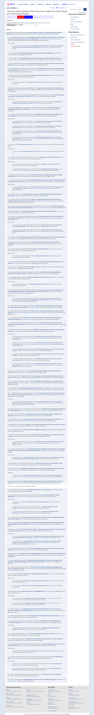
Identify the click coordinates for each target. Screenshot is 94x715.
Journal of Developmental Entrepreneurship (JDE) (37, 568)
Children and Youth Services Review (20, 372)
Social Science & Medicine (34, 307)
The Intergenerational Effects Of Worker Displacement (37, 501)
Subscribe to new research (77, 35)
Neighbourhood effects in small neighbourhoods (36, 598)
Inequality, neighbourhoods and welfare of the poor (40, 277)
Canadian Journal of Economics (39, 394)
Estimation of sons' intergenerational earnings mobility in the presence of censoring (45, 424)
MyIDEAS (68, 4)
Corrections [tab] (50, 17)
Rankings (48, 4)
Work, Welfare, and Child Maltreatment (39, 249)
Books (72, 24)
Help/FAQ (56, 4)
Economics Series (19, 665)
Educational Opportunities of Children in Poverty (31, 388)
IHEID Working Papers (19, 482)
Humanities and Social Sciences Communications (37, 324)
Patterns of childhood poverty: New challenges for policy (48, 463)
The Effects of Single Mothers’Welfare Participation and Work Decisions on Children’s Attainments (41, 237)
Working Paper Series (37, 537)
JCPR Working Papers (21, 243)
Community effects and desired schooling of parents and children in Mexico (39, 211)
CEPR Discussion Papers (32, 273)
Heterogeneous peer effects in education (49, 157)
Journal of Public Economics (40, 144)
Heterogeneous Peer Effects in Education (50, 164)
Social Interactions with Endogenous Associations (34, 429)
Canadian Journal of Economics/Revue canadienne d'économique (47, 403)
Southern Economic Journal (28, 319)
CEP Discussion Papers (50, 591)
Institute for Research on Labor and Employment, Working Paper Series (44, 542)
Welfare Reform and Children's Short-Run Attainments (39, 489)
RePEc (31, 714)
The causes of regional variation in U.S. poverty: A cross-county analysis (38, 650)
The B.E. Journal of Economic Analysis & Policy (44, 610)
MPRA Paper (43, 47)
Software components (76, 21)
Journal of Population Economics (23, 89)
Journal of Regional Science (25, 645)
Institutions (40, 4)
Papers (24, 531)
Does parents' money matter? (26, 144)
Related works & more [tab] (39, 17)
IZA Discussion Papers (37, 96)
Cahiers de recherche (36, 109)
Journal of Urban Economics (40, 207)
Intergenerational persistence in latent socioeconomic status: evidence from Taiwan (39, 58)
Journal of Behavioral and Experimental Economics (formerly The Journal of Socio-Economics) (34, 312)
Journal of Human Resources (24, 116)
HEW (19, 355)
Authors (33, 4)
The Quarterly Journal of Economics (33, 218)
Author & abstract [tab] (11, 17)
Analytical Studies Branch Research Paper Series (38, 188)
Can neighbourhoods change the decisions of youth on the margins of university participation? (41, 468)
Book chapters (74, 26)
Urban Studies (16, 436)
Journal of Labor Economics (56, 249)
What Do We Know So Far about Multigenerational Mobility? (33, 573)
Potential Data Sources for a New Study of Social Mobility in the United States (42, 419)
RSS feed (40, 22)
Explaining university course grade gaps (51, 674)
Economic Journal (53, 573)
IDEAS (25, 714)
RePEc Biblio (73, 37)
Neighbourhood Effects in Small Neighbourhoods (33, 591)
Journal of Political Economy (29, 622)
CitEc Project (25, 22)
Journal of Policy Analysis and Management (18, 464)
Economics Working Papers (27, 122)
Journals (72, 19)
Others (22, 519)
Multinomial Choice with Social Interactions (41, 75)
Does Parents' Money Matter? (28, 151)
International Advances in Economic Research (50, 39)
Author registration (75, 39)
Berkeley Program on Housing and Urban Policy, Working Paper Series (35, 344)
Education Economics (20, 195)
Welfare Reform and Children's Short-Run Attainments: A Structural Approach (44, 638)
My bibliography (60, 7)
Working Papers (16, 34)
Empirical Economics (13, 675)
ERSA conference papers (59, 650)
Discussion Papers (55, 284)
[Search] (85, 9)
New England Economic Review (20, 331)
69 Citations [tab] (29, 17)
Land (46, 561)
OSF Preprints (36, 103)
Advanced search (83, 12)
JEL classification (74, 29)
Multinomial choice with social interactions (37, 82)
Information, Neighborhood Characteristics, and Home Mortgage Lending (36, 53)
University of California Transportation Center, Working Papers (35, 132)
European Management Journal (22, 65)
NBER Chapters (24, 70)
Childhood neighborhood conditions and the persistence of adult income (40, 679)
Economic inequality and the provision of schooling (43, 633)
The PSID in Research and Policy (32, 266)
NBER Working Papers (39, 151)
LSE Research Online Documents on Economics (47, 201)
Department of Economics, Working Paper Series (32, 138)
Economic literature (23, 4)
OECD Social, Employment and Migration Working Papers (28, 415)
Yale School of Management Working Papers (31, 127)
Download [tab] (20, 17)
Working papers (74, 17)
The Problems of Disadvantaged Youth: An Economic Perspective (45, 70)
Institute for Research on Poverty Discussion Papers (31, 382)
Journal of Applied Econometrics (24, 176)
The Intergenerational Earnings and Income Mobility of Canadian (42, 615)
